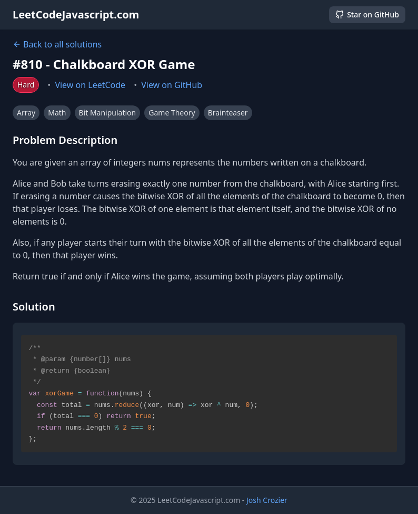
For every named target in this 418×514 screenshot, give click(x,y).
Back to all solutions (57, 44)
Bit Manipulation (107, 113)
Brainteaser (228, 113)
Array (26, 113)
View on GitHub (171, 85)
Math (57, 113)
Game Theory (171, 113)
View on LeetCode (90, 85)
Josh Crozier (266, 500)
